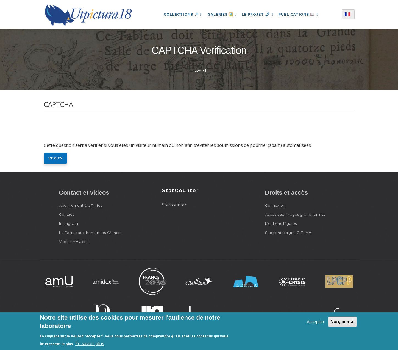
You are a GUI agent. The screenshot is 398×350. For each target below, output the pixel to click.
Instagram (68, 223)
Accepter (316, 322)
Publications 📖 (299, 14)
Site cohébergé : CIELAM (288, 232)
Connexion (275, 205)
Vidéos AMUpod (74, 241)
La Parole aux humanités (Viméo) (90, 232)
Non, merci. (342, 321)
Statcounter (174, 205)
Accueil (200, 71)
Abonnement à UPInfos (80, 205)
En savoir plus (89, 343)
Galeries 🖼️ (220, 14)
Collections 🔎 (181, 14)
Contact (66, 214)
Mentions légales (281, 223)
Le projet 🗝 (257, 14)
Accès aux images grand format (295, 214)
